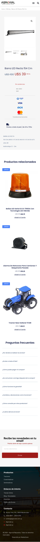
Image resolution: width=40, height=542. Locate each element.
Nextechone (24, 537)
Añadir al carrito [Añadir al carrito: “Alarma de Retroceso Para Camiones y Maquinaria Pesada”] (20, 274)
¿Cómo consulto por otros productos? (14, 403)
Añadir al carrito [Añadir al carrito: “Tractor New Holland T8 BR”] (20, 329)
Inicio (3, 9)
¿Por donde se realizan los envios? (13, 353)
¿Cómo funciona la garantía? (12, 387)
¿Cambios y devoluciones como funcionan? (17, 395)
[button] (33, 3)
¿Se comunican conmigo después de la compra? (18, 378)
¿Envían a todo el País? (9, 361)
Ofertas (8, 9)
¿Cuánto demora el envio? (11, 412)
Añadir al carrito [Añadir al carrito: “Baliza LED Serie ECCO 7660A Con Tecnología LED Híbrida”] (20, 217)
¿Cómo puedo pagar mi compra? (13, 370)
